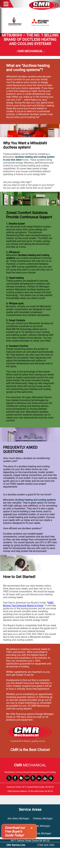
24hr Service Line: (15, 845)
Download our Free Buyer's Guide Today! (15, 831)
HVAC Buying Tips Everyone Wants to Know (28, 604)
